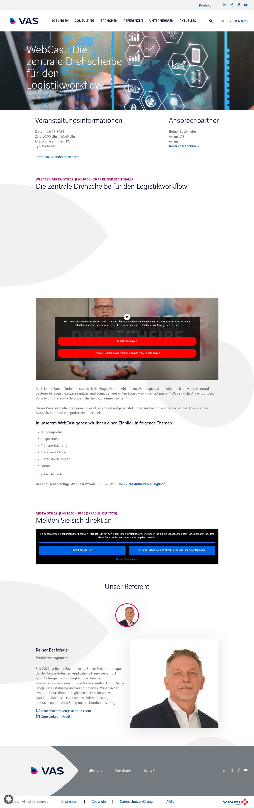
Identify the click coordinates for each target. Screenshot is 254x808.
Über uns (95, 770)
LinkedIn (225, 4)
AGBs (170, 801)
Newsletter (123, 770)
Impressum (69, 801)
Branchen (109, 21)
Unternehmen (161, 21)
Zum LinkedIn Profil (53, 716)
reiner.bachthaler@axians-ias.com (63, 710)
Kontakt (205, 5)
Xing (231, 4)
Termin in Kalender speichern (56, 157)
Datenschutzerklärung (136, 801)
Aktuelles (188, 21)
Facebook (239, 4)
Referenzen (133, 21)
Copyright (99, 801)
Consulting (84, 21)
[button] (8, 799)
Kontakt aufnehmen (184, 146)
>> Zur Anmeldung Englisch (144, 484)
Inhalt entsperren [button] (127, 341)
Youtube (245, 4)
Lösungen (60, 21)
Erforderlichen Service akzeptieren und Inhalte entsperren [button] (127, 353)
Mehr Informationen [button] (127, 331)
